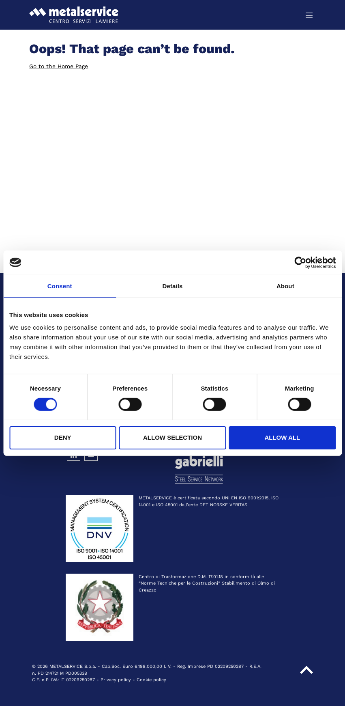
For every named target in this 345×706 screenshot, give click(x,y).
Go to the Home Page (58, 66)
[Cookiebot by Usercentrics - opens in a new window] (300, 262)
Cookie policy (151, 679)
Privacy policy (116, 679)
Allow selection (172, 437)
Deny (62, 437)
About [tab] (285, 285)
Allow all (282, 437)
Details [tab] (173, 285)
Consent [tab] (59, 285)
